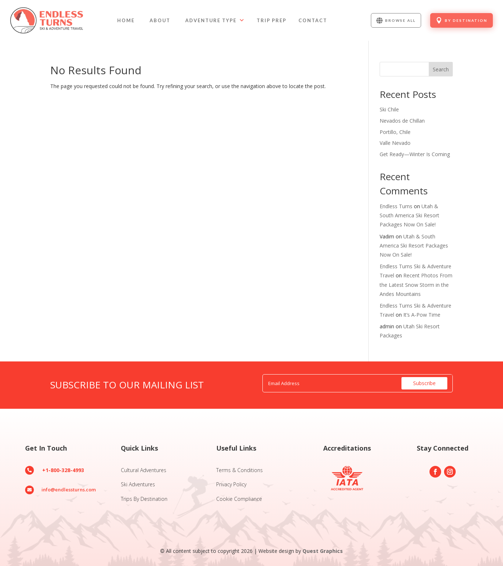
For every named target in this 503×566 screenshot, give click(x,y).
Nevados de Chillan (402, 120)
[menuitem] (126, 20)
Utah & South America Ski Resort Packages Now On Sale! (409, 215)
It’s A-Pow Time (421, 314)
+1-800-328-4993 (63, 470)
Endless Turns (396, 206)
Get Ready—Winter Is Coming (415, 154)
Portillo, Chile (395, 131)
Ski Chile (389, 109)
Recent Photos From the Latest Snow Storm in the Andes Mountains (416, 284)
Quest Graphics (322, 550)
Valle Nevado (395, 142)
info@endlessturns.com (68, 489)
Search (441, 69)
